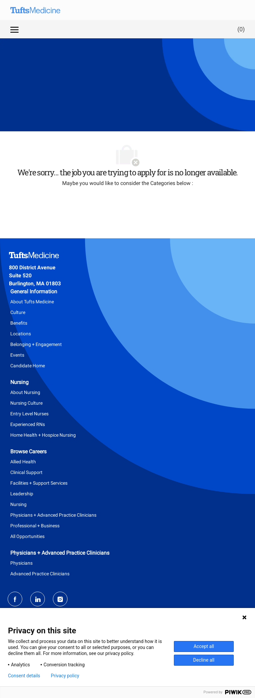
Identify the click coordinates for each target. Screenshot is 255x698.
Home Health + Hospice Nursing (43, 435)
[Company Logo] (40, 10)
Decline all (203, 660)
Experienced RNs (27, 424)
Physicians (21, 563)
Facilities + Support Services (38, 483)
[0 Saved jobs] (240, 29)
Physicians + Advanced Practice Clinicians (53, 515)
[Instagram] (60, 599)
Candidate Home (27, 365)
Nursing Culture (26, 403)
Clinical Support (26, 472)
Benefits (18, 323)
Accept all (203, 646)
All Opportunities (27, 536)
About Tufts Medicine (32, 301)
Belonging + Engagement (36, 344)
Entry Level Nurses (29, 413)
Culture (17, 312)
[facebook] (15, 599)
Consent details (24, 675)
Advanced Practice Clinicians (39, 573)
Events (17, 355)
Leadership (21, 493)
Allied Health (23, 461)
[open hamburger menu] (14, 29)
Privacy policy (65, 675)
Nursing (18, 504)
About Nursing (25, 392)
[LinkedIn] (37, 599)
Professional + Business (35, 525)
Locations (20, 333)
